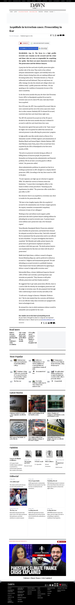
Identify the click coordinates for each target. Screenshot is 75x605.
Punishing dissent (52, 481)
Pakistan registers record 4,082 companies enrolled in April (18, 414)
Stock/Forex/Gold (32, 590)
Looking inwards (33, 510)
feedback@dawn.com (48, 320)
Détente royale (39, 461)
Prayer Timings (31, 588)
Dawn (38, 588)
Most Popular (16, 356)
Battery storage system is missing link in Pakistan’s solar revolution (13, 338)
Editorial (14, 476)
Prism (38, 590)
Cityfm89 (49, 591)
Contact (10, 588)
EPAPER (5, 1)
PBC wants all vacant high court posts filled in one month (22, 337)
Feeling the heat (51, 510)
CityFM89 (39, 1)
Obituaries (68, 1)
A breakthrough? (14, 481)
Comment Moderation (10, 602)
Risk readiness (49, 461)
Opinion (46, 11)
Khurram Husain (28, 466)
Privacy (9, 599)
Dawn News (40, 597)
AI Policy (10, 595)
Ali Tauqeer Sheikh (14, 463)
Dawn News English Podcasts (18, 541)
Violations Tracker (23, 11)
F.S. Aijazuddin (38, 464)
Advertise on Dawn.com (21, 595)
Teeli (48, 595)
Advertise (45, 1)
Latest (15, 11)
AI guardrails (58, 381)
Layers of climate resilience (15, 459)
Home (11, 11)
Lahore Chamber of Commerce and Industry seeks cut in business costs (55, 414)
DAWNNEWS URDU (17, 1)
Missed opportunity (34, 481)
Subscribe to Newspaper (21, 589)
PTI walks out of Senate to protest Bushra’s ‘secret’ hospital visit (33, 338)
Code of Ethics (11, 593)
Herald (28, 1)
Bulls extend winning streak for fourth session (36, 414)
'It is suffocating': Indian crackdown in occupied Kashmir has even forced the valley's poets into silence (57, 375)
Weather (30, 592)
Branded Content (22, 597)
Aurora (33, 1)
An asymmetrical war (59, 463)
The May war (17, 381)
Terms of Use (11, 597)
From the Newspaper (14, 36)
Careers (63, 1)
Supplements (56, 1)
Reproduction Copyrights (21, 592)
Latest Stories (16, 392)
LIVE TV (9, 1)
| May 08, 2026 (37, 8)
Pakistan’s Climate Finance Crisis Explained (37, 578)
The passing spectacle (27, 462)
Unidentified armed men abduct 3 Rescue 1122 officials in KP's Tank (55, 439)
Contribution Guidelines (11, 591)
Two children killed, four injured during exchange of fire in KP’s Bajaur (36, 439)
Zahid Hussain (59, 467)
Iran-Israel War (33, 11)
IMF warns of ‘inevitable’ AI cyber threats (17, 438)
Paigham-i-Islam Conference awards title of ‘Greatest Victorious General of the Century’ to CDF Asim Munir (20, 375)
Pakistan (40, 11)
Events (50, 1)
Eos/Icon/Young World (51, 589)
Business (52, 11)
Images (23, 1)
